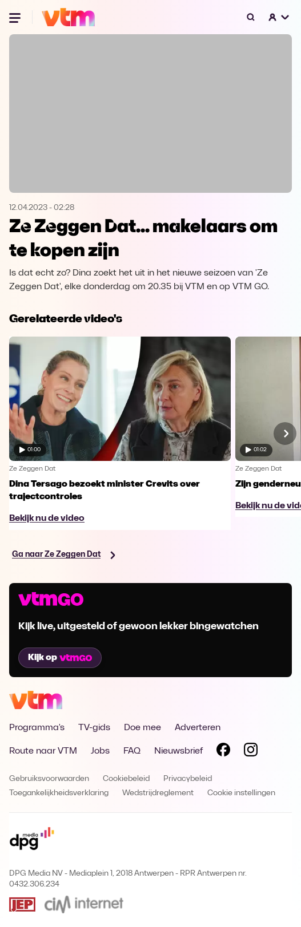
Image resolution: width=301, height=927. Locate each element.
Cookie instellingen (241, 793)
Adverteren (197, 727)
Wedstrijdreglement (158, 793)
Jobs (100, 751)
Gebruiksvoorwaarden (49, 779)
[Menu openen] (16, 17)
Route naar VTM (43, 751)
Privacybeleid (187, 779)
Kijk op (60, 657)
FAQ (132, 751)
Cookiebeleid (126, 779)
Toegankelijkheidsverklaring (59, 793)
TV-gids (94, 727)
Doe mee (142, 727)
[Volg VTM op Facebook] (223, 752)
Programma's (37, 727)
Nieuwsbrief (178, 751)
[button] (279, 17)
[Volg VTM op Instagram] (251, 752)
